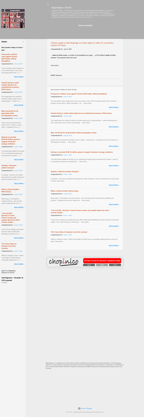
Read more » (114, 107)
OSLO (85, 338)
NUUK (85, 323)
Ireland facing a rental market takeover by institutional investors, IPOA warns (81, 113)
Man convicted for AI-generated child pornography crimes (74, 133)
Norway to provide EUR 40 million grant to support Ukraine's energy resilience (82, 152)
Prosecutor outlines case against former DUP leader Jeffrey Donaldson (79, 94)
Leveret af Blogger (85, 408)
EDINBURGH (85, 307)
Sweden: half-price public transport (65, 171)
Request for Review (7, 273)
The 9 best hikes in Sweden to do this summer (69, 232)
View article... (55, 65)
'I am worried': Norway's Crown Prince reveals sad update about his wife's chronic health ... (10, 217)
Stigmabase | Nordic (62, 7)
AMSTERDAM (85, 277)
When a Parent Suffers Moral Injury (64, 191)
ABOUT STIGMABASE (8, 271)
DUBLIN (85, 292)
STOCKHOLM (85, 354)
